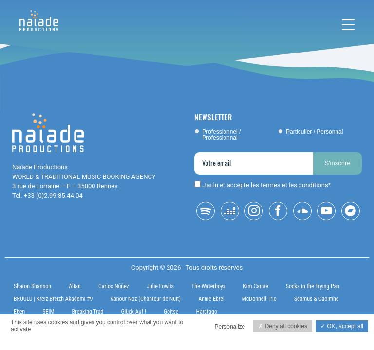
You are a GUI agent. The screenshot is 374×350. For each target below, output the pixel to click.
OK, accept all (341, 326)
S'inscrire (337, 163)
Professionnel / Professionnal (221, 134)
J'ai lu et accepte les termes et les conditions (265, 185)
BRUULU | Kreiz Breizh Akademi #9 (53, 299)
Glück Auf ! (133, 311)
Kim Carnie (255, 286)
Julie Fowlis (160, 286)
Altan (75, 286)
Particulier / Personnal (314, 132)
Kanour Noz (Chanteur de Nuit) (145, 299)
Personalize (230, 326)
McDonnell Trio (259, 299)
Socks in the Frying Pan (312, 286)
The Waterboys (208, 286)
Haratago (206, 311)
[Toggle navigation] (348, 25)
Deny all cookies (282, 326)
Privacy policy (25, 339)
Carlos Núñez (113, 286)
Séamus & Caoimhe (316, 299)
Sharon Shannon (32, 286)
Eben (19, 311)
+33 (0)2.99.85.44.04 (53, 195)
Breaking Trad (88, 311)
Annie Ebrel (211, 299)
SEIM (48, 311)
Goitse (171, 311)
